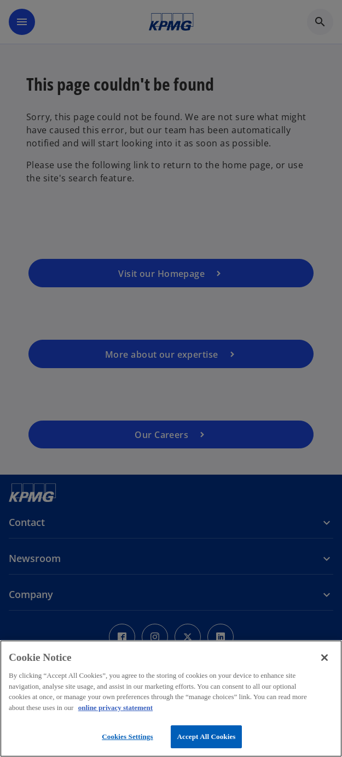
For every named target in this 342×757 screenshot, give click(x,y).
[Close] (324, 658)
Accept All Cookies (206, 736)
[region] (171, 698)
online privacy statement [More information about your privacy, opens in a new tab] (115, 707)
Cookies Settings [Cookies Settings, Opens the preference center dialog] (127, 736)
